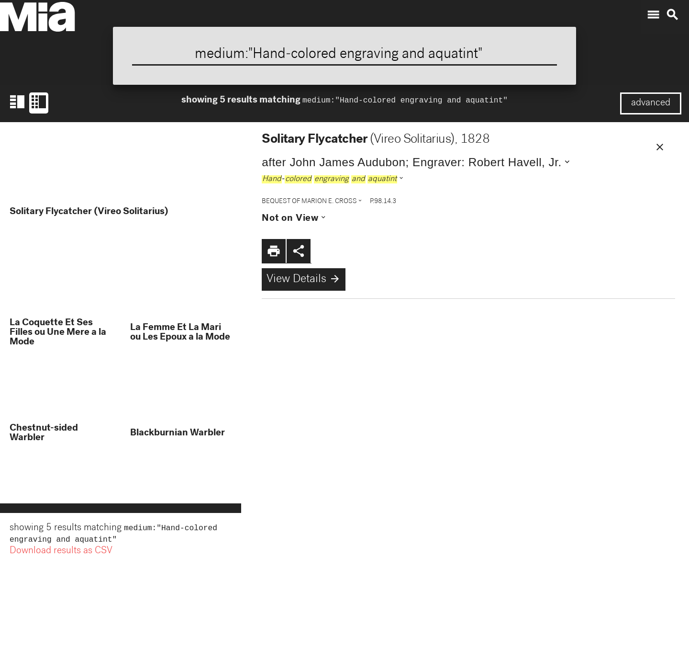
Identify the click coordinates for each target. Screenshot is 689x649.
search (672, 15)
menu (653, 15)
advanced (650, 103)
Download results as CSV (61, 553)
